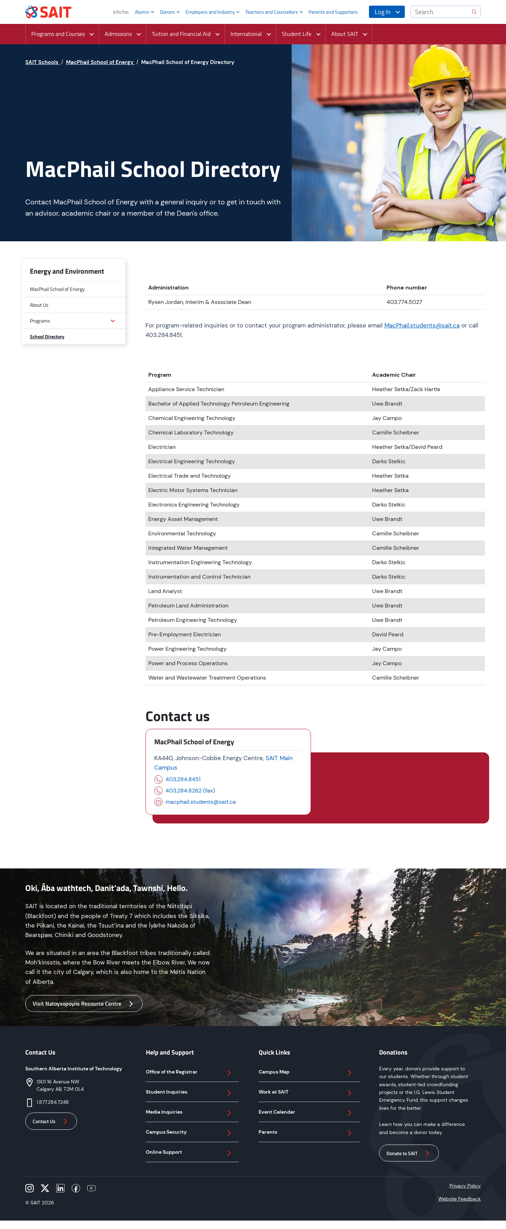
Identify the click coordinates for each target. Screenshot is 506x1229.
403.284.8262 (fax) (190, 790)
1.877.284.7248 (53, 1102)
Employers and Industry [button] (210, 11)
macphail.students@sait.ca (201, 801)
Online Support (189, 1153)
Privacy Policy (465, 1186)
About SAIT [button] (344, 34)
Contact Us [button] (51, 1121)
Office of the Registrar (189, 1073)
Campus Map (306, 1073)
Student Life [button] (296, 34)
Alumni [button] (142, 11)
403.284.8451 (183, 779)
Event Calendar (306, 1113)
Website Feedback (459, 1199)
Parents (306, 1133)
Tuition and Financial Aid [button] (181, 34)
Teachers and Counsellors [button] (271, 11)
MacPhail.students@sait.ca (422, 325)
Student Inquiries (189, 1093)
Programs (40, 320)
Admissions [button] (118, 34)
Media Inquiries (189, 1113)
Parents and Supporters (333, 11)
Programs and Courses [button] (58, 34)
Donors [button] (167, 11)
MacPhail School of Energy (57, 289)
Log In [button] (383, 12)
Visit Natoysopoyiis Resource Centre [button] (84, 1003)
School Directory (47, 336)
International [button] (246, 34)
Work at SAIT (306, 1093)
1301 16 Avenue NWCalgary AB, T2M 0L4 (60, 1085)
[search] (474, 12)
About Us (39, 304)
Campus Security (189, 1133)
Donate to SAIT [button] (409, 1153)
